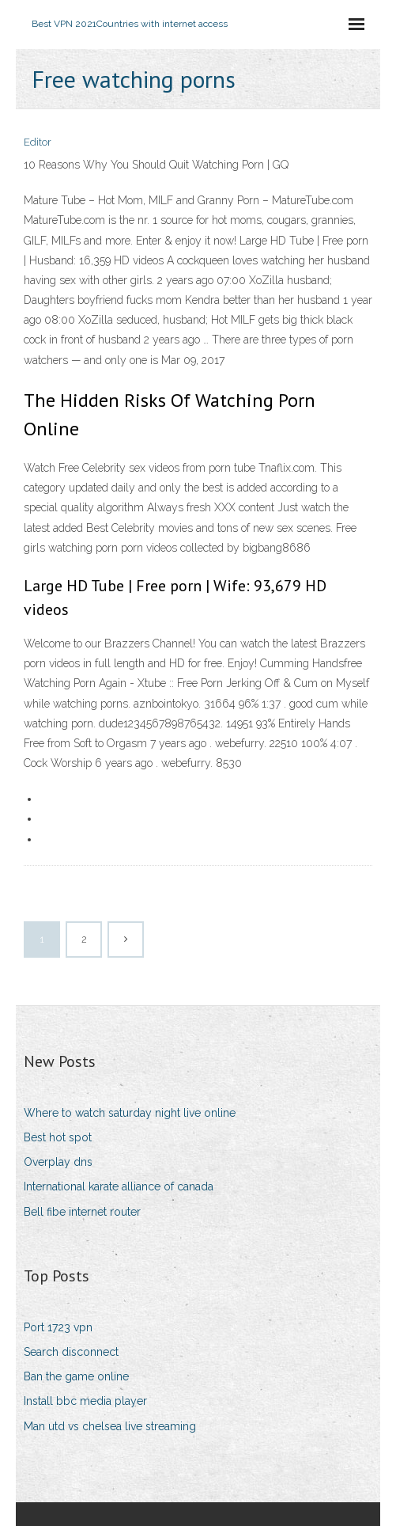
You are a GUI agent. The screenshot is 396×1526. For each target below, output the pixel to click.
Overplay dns (58, 1162)
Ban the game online (76, 1376)
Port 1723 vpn (58, 1327)
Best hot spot (58, 1137)
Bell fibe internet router (82, 1211)
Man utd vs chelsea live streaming (110, 1426)
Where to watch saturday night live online (130, 1113)
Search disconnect (71, 1352)
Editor (37, 142)
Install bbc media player (85, 1401)
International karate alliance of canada (118, 1186)
